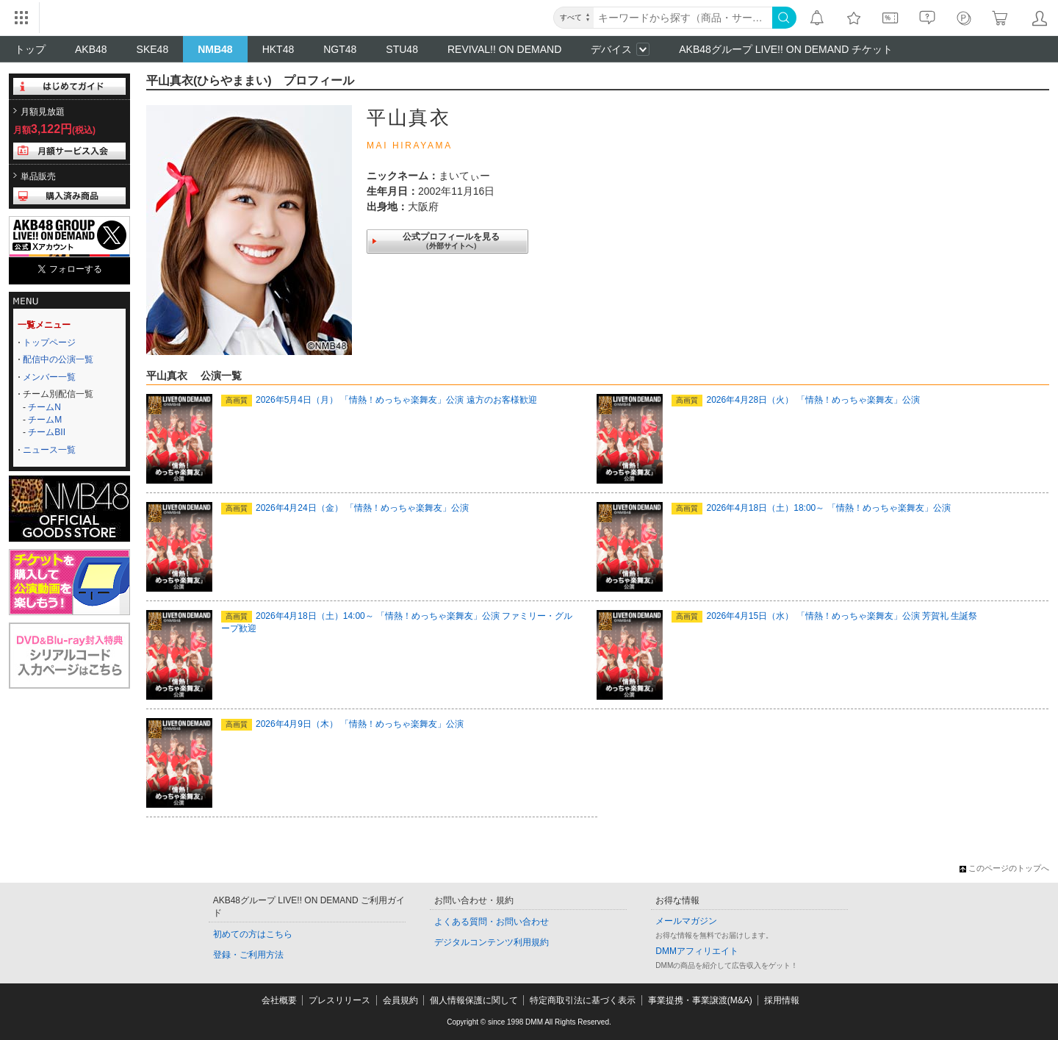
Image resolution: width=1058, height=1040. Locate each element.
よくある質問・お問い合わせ (491, 922)
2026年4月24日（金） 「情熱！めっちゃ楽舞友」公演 (345, 508)
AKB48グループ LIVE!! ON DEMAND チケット (786, 49)
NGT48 (339, 49)
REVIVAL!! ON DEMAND (504, 49)
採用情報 (781, 1000)
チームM (45, 420)
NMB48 (215, 49)
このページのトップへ (1004, 868)
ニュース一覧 (49, 450)
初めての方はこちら (252, 934)
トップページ (49, 342)
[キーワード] (683, 18)
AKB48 (91, 49)
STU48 (402, 49)
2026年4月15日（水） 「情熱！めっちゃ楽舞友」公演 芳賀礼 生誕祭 (824, 616)
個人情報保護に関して (474, 1000)
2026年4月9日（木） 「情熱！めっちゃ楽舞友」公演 (342, 724)
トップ (30, 49)
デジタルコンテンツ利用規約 (491, 942)
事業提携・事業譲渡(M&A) (700, 1000)
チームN (44, 407)
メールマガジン (686, 921)
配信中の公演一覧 (58, 359)
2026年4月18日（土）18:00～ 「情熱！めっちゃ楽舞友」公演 (811, 508)
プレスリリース (339, 1000)
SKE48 (153, 49)
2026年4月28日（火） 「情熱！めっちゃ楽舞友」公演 (795, 400)
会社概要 (279, 1000)
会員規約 (400, 1000)
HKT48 (278, 49)
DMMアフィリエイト (696, 951)
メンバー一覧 (49, 377)
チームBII (46, 432)
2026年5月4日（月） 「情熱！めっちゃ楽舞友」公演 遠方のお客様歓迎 (379, 400)
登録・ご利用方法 (248, 955)
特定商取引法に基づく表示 (583, 1000)
